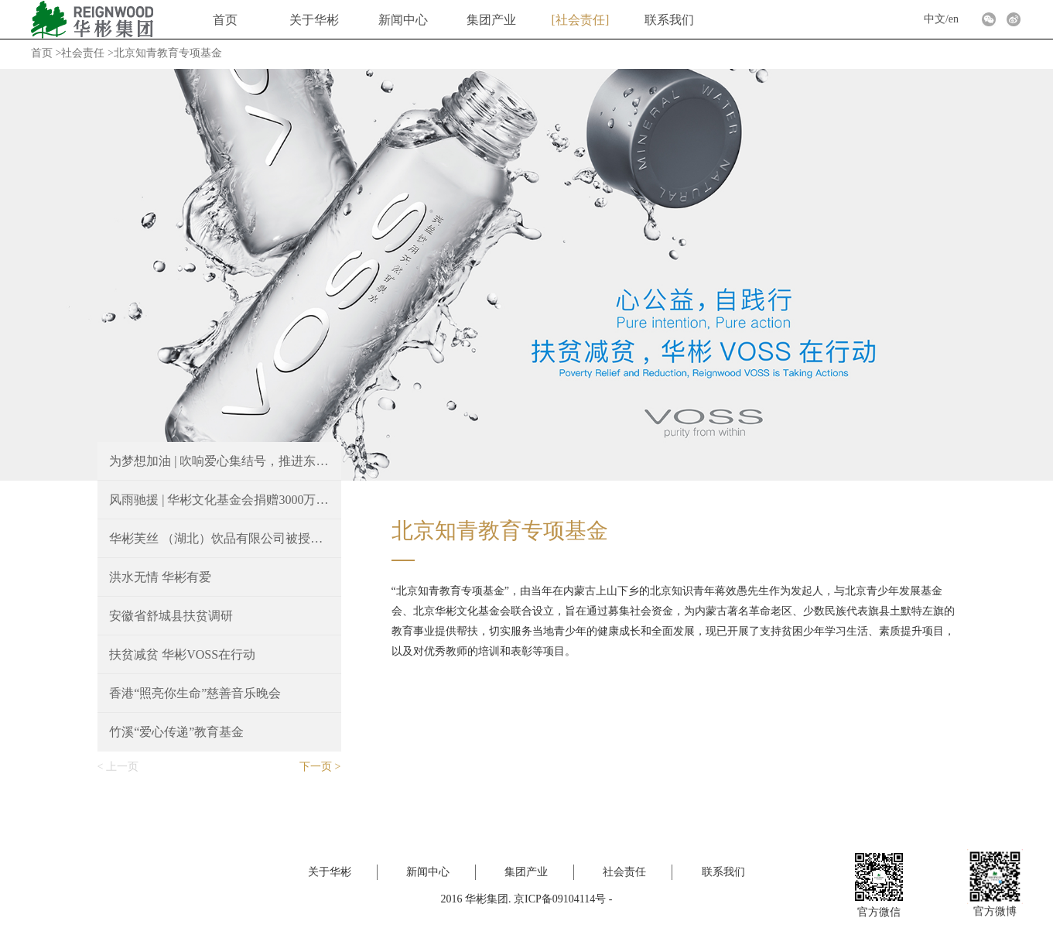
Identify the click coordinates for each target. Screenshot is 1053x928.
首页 (225, 19)
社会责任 (580, 19)
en (954, 19)
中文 (934, 19)
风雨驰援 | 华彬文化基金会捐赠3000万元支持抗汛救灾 (219, 499)
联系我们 (669, 19)
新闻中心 (403, 19)
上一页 (122, 766)
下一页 (315, 766)
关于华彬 (314, 19)
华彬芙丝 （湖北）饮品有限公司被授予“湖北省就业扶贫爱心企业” (219, 538)
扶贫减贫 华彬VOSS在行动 (182, 654)
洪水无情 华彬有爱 (160, 577)
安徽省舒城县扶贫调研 (171, 615)
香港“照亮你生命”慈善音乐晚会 (195, 693)
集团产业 (491, 19)
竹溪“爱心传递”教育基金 (176, 731)
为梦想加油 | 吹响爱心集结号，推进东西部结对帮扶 (219, 460)
